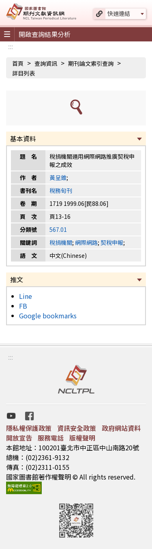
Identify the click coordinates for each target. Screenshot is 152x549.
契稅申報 (112, 242)
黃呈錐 (57, 177)
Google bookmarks (48, 315)
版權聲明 (82, 438)
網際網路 (86, 242)
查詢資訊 (45, 63)
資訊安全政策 (76, 428)
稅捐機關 (60, 242)
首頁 (18, 63)
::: (10, 46)
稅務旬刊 (60, 190)
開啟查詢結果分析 (45, 34)
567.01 (58, 229)
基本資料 (23, 138)
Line (25, 296)
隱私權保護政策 (28, 428)
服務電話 (51, 438)
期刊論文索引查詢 (90, 63)
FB (23, 306)
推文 (16, 279)
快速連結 (118, 13)
